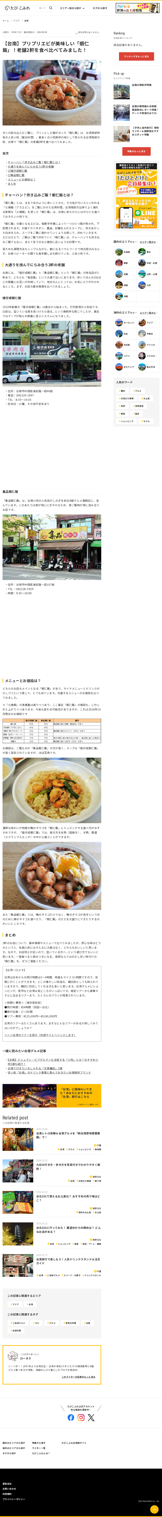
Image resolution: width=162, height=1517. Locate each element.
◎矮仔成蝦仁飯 (17, 171)
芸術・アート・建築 (92, 1243)
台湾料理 (16, 1330)
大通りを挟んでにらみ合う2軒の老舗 (31, 166)
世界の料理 (70, 1322)
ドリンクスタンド (92, 1275)
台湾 (26, 20)
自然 (123, 405)
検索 (51, 8)
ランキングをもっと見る (136, 56)
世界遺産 (139, 405)
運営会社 (7, 1483)
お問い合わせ (9, 1488)
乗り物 (98, 1180)
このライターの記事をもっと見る (79, 1376)
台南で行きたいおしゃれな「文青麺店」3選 (35, 1068)
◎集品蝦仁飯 (16, 175)
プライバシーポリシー (14, 1499)
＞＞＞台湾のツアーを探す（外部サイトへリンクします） (40, 1035)
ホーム (6, 20)
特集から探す (39, 1442)
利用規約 (7, 1494)
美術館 (98, 1149)
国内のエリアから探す (14, 1442)
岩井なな (97, 1176)
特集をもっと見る (136, 151)
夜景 (76, 1243)
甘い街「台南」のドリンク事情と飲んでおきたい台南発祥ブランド (49, 1072)
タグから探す (100, 8)
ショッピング (84, 1149)
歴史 (137, 413)
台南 (88, 1322)
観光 (123, 390)
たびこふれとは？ (41, 1453)
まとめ (12, 184)
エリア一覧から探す (70, 8)
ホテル (146, 421)
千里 (99, 1145)
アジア (16, 20)
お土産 (98, 1212)
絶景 (123, 413)
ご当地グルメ (53, 1275)
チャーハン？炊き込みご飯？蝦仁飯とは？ (34, 162)
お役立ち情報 (84, 1180)
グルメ (71, 1149)
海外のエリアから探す (14, 1448)
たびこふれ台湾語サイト (74, 1442)
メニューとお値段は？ (22, 179)
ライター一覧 (39, 1448)
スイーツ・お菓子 (72, 1275)
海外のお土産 (84, 1212)
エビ (37, 1322)
